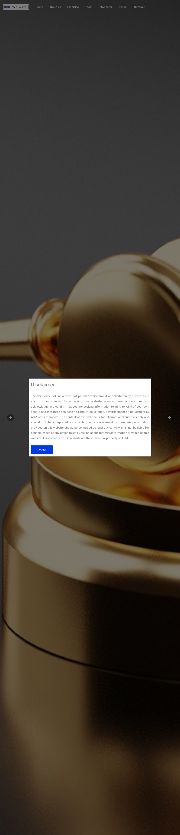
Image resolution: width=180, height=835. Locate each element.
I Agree (42, 449)
